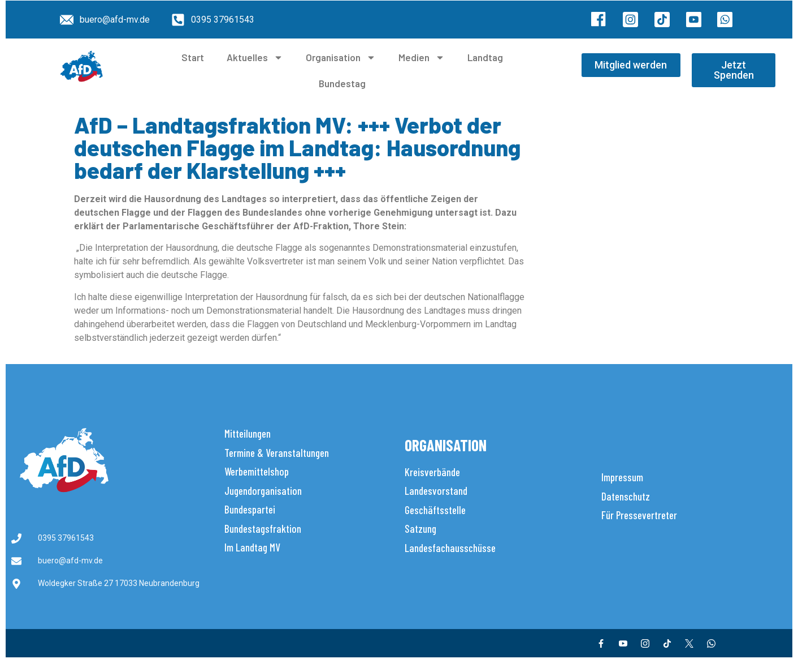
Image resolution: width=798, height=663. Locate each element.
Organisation (341, 57)
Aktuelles (255, 57)
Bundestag (342, 83)
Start (192, 57)
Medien (421, 57)
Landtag (485, 57)
